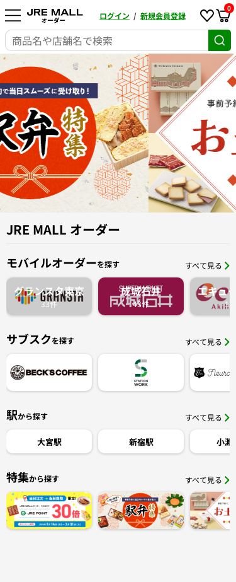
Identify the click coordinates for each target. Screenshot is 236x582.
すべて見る (207, 265)
